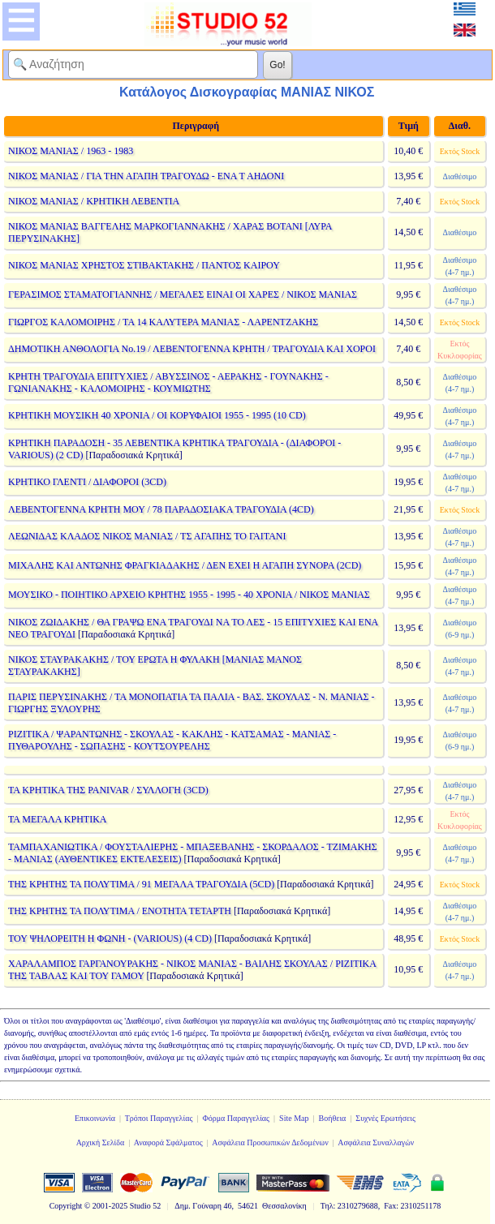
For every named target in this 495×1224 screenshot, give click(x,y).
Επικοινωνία (95, 1118)
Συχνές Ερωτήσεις (385, 1118)
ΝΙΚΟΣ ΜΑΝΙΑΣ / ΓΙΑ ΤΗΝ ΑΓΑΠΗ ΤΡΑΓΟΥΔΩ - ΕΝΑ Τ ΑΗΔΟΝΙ (146, 176)
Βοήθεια (332, 1118)
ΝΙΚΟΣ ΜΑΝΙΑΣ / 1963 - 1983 (70, 151)
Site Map (293, 1118)
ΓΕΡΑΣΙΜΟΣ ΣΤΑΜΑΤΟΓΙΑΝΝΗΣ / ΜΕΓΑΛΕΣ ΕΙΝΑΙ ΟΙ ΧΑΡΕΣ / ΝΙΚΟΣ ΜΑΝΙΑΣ (182, 294)
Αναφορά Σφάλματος (168, 1142)
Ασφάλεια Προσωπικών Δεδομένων (270, 1142)
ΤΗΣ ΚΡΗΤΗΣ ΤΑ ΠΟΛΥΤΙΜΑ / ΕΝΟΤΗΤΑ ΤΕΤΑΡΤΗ (119, 911)
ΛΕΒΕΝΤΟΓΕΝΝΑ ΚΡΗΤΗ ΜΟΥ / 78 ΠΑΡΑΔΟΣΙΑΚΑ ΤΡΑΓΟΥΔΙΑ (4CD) (161, 509)
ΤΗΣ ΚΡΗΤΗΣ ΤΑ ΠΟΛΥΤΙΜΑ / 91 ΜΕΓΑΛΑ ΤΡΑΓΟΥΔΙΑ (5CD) (141, 884)
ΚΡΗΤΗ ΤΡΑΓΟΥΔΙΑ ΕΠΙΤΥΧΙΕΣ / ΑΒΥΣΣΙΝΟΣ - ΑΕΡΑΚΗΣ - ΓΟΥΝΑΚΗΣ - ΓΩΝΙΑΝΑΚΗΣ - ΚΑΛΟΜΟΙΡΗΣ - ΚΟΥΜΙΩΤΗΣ (168, 382)
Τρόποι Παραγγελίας (159, 1118)
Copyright (66, 1205)
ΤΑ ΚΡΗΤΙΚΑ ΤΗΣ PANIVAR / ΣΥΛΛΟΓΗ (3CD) (108, 790)
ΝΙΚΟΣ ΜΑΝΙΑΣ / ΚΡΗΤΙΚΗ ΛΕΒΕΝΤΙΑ (93, 201)
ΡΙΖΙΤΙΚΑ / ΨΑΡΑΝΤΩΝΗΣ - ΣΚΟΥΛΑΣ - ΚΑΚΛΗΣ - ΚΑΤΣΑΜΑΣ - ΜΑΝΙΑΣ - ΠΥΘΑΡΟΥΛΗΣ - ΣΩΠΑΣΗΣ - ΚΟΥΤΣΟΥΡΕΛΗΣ (172, 740)
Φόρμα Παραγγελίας (235, 1118)
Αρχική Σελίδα (100, 1142)
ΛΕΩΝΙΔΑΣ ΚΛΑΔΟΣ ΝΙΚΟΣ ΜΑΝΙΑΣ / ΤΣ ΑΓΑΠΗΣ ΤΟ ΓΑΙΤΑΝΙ (147, 536)
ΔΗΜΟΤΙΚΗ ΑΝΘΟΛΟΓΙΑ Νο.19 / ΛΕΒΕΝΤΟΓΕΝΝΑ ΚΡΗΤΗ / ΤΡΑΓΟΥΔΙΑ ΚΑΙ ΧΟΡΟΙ (192, 348)
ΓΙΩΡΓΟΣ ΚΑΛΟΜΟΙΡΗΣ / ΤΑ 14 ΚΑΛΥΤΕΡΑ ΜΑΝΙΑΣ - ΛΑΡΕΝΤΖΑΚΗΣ (163, 322)
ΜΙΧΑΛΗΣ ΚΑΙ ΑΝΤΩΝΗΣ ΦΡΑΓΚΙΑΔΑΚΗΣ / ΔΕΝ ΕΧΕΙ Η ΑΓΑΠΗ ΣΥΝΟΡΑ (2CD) (184, 565)
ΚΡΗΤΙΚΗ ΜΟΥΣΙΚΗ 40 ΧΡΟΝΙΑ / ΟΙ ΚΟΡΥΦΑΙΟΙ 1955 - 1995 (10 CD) (157, 415)
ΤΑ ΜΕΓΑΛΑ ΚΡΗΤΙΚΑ (57, 819)
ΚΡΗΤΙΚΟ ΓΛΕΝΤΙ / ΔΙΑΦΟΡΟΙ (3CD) (87, 481)
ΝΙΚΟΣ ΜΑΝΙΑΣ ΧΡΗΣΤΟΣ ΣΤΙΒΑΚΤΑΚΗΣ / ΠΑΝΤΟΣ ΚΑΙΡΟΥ (143, 265)
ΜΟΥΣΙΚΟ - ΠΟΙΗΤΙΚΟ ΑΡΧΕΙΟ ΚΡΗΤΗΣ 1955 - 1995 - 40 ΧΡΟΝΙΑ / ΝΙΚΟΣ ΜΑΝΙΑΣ (189, 594)
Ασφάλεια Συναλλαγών (376, 1142)
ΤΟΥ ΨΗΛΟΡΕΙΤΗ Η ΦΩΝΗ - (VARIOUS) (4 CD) (110, 938)
